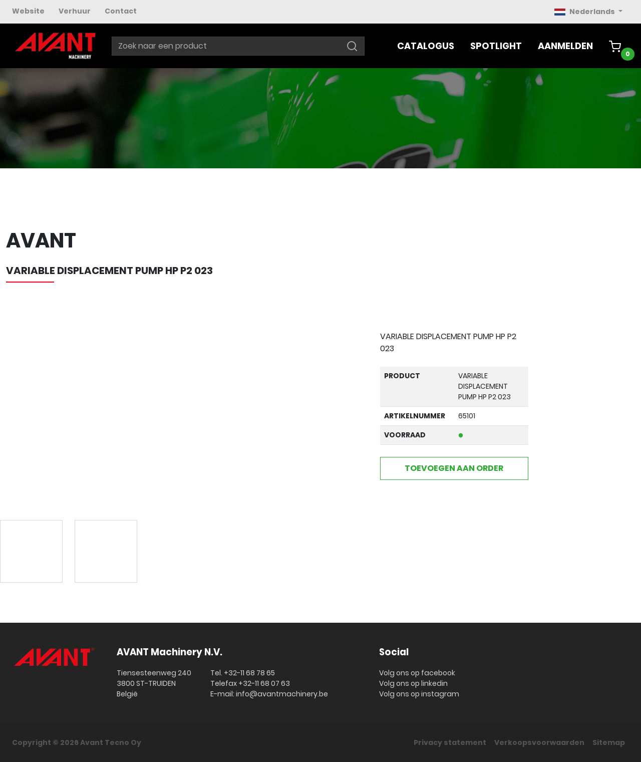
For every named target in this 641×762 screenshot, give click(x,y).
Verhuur (75, 11)
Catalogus (425, 46)
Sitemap (608, 742)
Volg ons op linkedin (413, 683)
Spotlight (496, 46)
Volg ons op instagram (419, 694)
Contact (121, 11)
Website (28, 11)
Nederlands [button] (585, 12)
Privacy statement (450, 742)
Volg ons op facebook (417, 673)
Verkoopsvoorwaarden (539, 742)
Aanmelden (565, 46)
